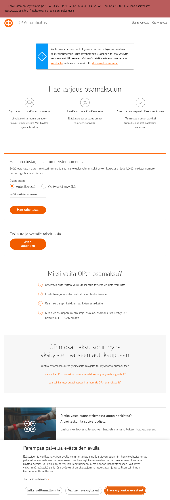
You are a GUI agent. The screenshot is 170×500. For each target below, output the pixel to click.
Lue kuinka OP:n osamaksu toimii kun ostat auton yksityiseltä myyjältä (85, 374)
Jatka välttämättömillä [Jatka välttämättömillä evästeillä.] (43, 490)
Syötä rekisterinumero (23, 194)
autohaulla (57, 63)
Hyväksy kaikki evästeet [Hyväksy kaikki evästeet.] (125, 490)
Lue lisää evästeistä (35, 479)
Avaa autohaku (28, 244)
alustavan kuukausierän (108, 63)
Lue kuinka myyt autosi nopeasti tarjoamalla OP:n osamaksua (85, 383)
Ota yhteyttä (159, 22)
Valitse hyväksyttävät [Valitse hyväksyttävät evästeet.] (83, 490)
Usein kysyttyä (140, 22)
